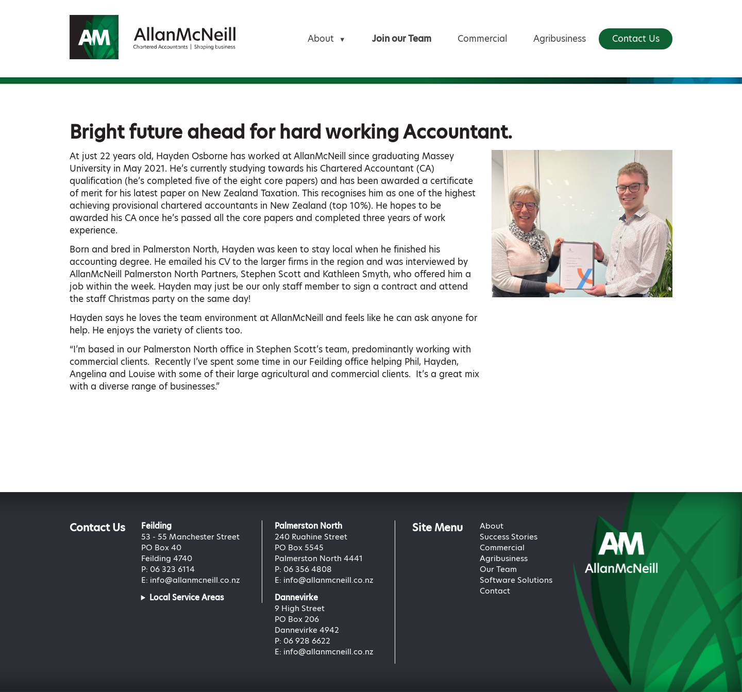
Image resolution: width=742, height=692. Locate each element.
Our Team (498, 569)
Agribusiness (559, 38)
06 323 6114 (172, 569)
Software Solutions (516, 580)
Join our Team (401, 38)
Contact (495, 590)
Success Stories (508, 536)
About (327, 38)
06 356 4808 (307, 569)
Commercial (482, 38)
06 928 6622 (306, 640)
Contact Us (636, 38)
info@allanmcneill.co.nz (195, 580)
